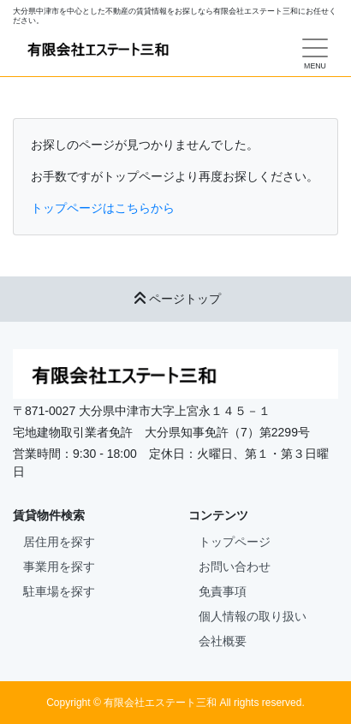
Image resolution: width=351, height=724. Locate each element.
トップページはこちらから (103, 208)
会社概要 (223, 641)
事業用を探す (59, 566)
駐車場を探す (59, 591)
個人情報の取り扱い (252, 616)
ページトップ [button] (175, 299)
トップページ (235, 542)
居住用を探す (59, 542)
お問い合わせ (235, 566)
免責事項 (223, 591)
